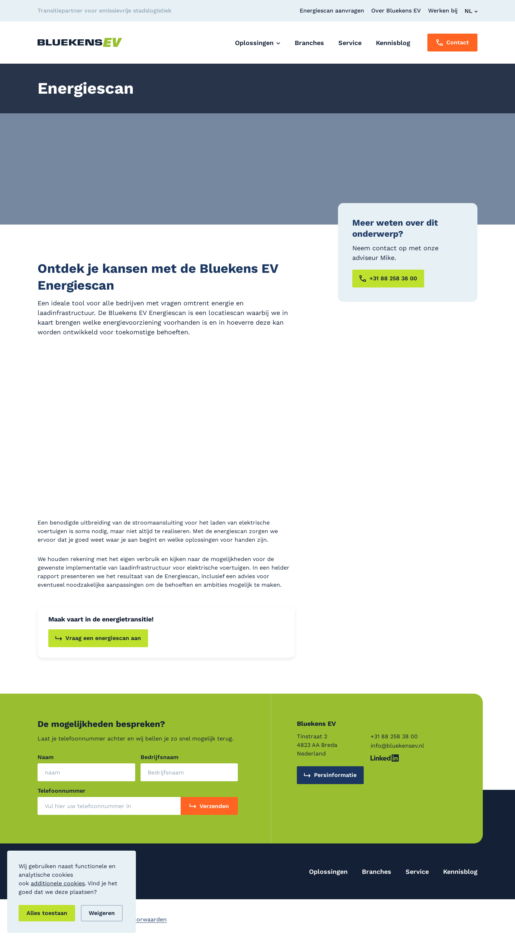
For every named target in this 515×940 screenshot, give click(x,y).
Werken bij (442, 10)
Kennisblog (460, 871)
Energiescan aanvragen (332, 10)
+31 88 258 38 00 (394, 736)
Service (417, 871)
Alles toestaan (46, 913)
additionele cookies (58, 883)
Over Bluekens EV (396, 10)
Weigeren (102, 913)
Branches (376, 871)
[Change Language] (471, 10)
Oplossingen (328, 871)
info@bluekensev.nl (397, 745)
